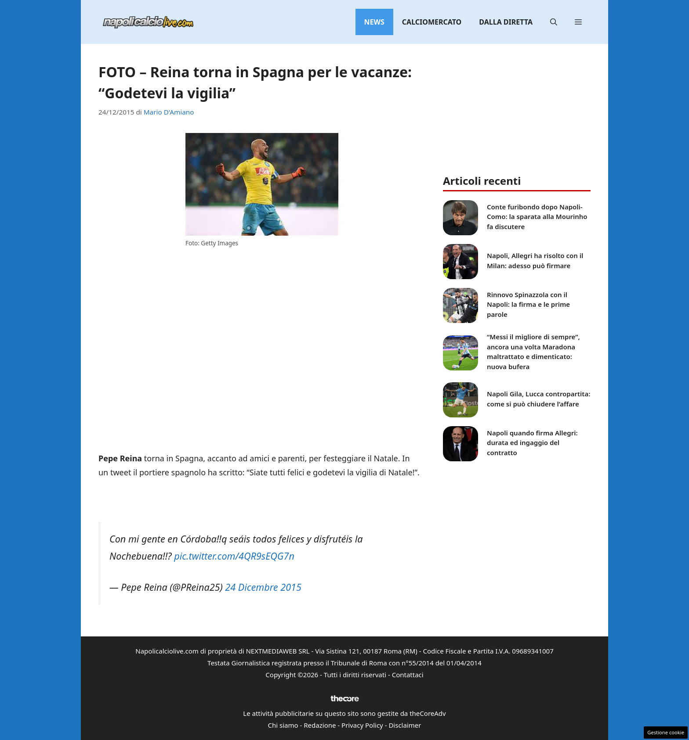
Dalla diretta (506, 22)
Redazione (320, 725)
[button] (553, 22)
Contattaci (408, 674)
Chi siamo (283, 725)
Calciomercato (431, 22)
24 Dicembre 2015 (263, 587)
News (374, 22)
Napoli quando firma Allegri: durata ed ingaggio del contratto (532, 442)
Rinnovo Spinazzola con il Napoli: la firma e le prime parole (528, 304)
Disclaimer (404, 725)
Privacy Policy (362, 725)
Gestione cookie (665, 732)
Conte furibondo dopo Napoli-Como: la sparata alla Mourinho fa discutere (537, 216)
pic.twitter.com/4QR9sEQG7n (234, 556)
